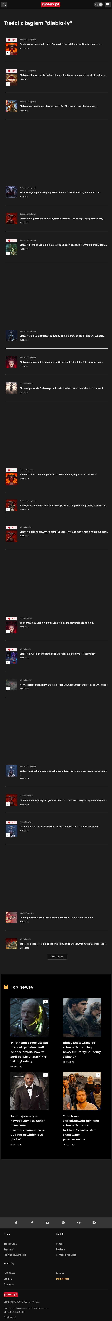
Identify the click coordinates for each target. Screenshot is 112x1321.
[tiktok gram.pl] (16, 1222)
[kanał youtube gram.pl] (48, 1222)
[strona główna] (51, 4)
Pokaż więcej (57, 956)
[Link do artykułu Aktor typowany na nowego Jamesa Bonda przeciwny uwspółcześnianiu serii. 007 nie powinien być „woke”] (30, 1109)
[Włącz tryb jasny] (98, 4)
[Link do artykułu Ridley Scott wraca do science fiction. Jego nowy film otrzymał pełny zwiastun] (82, 1031)
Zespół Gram (11, 1243)
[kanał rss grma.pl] (95, 1222)
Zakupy (60, 1273)
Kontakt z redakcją (66, 1254)
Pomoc (59, 1243)
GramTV (8, 1278)
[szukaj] (4, 4)
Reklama (60, 1249)
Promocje (9, 1284)
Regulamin (9, 1249)
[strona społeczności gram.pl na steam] (79, 1222)
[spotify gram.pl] (64, 1222)
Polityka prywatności (15, 1254)
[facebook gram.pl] (32, 1222)
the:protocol (62, 1278)
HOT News (9, 1273)
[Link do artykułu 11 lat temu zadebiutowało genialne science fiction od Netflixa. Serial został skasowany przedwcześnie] (82, 1109)
